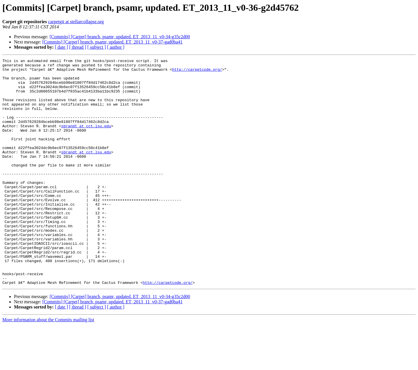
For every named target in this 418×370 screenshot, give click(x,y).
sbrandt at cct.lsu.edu (86, 139)
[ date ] (61, 47)
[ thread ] (77, 47)
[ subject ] (96, 47)
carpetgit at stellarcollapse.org (76, 21)
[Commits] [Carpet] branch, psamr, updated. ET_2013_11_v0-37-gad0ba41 (112, 41)
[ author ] (116, 47)
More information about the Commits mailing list (48, 364)
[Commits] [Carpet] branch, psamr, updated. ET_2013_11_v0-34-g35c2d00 (120, 36)
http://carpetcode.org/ (197, 72)
